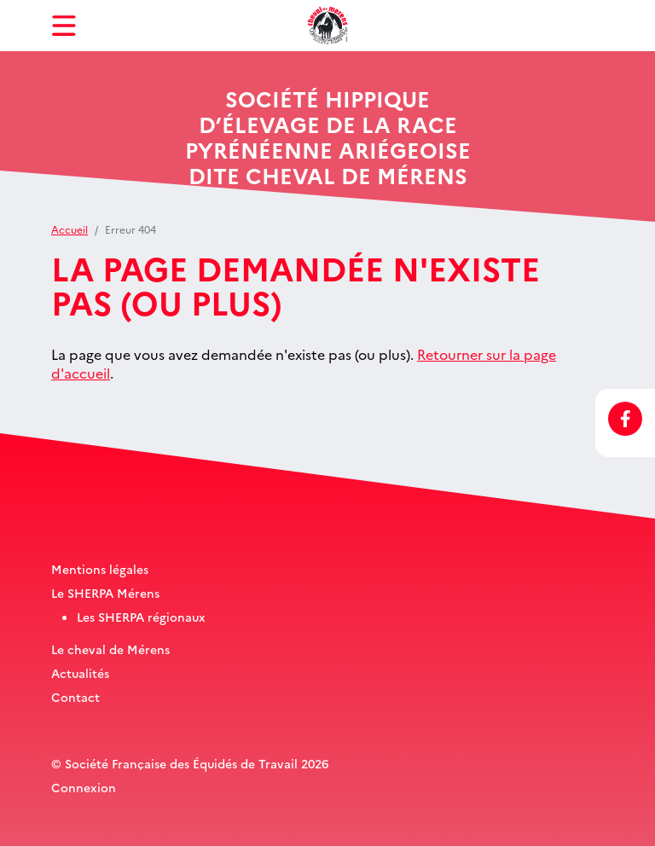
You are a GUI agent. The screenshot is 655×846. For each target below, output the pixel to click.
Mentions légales (99, 568)
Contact (75, 696)
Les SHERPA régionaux (141, 616)
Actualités (80, 672)
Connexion (83, 787)
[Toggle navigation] (64, 25)
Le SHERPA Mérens (105, 592)
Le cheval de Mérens (110, 649)
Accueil (69, 229)
